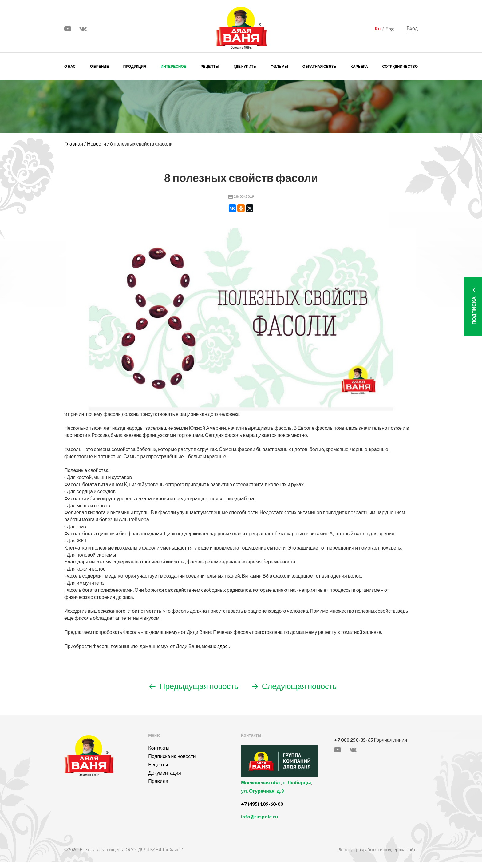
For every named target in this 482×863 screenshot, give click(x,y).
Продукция (134, 66)
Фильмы (279, 66)
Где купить (245, 66)
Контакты (158, 748)
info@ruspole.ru (259, 817)
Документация (164, 773)
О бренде (99, 66)
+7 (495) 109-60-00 (262, 804)
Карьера (359, 66)
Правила (158, 781)
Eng (389, 28)
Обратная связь (319, 66)
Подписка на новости (172, 757)
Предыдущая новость (192, 686)
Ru (378, 28)
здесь (223, 646)
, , (286, 790)
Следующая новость (296, 686)
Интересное (173, 66)
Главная (73, 144)
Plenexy (345, 850)
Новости (96, 144)
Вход (412, 28)
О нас (70, 66)
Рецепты (210, 66)
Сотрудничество (400, 66)
